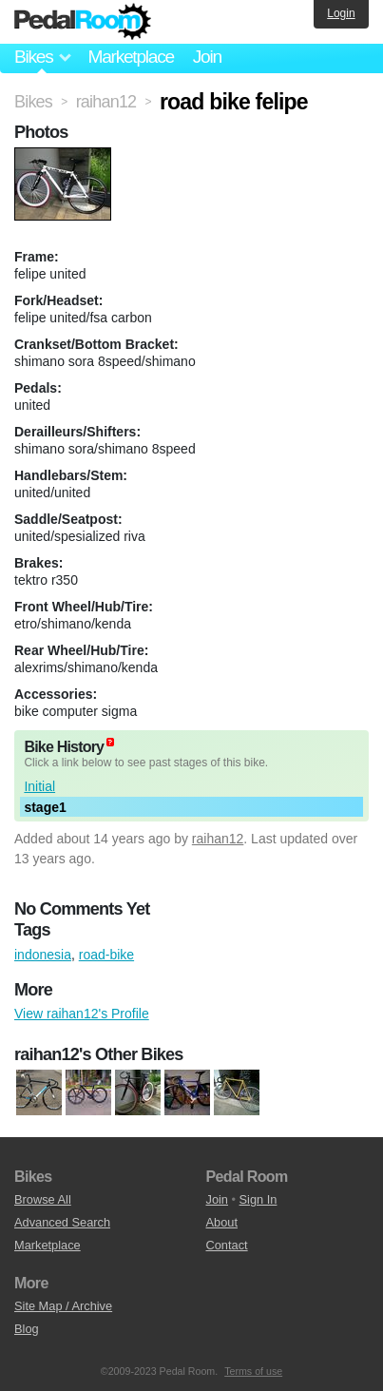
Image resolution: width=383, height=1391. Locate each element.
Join (207, 57)
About (222, 1222)
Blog (26, 1329)
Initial (39, 786)
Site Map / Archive (63, 1306)
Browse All (42, 1199)
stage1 (45, 807)
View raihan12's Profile (81, 1013)
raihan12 (218, 838)
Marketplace (130, 57)
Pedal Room (82, 22)
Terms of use (253, 1371)
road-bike (106, 954)
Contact (227, 1245)
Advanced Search (62, 1222)
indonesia (42, 954)
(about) (110, 742)
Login (340, 13)
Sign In (258, 1199)
